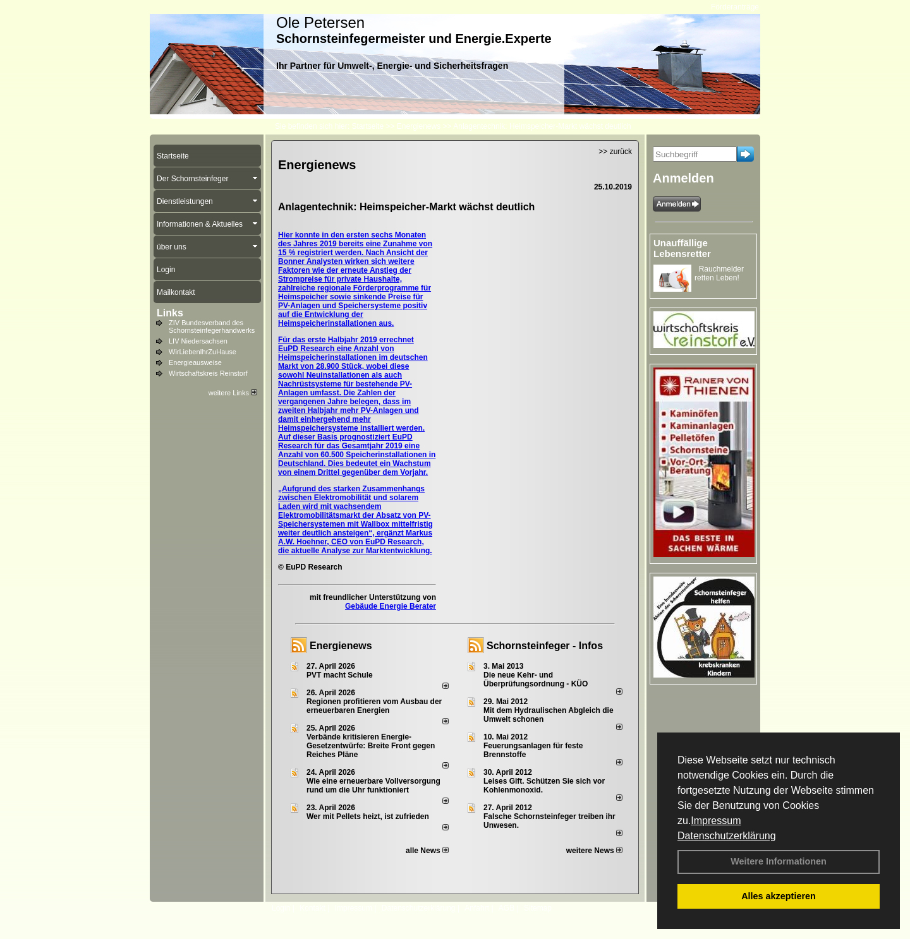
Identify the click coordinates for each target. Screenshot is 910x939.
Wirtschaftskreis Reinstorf (208, 373)
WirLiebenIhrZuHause (202, 352)
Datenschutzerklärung (726, 835)
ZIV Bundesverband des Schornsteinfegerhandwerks (212, 326)
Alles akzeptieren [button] (778, 896)
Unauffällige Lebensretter (682, 248)
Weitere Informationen (779, 861)
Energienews (341, 645)
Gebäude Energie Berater (390, 606)
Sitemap (538, 908)
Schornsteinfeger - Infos (545, 645)
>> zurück (615, 151)
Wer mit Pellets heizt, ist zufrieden (367, 816)
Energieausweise (195, 362)
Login (281, 908)
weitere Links (233, 393)
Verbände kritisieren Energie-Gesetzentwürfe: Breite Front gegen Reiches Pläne (370, 746)
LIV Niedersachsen (198, 341)
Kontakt (312, 908)
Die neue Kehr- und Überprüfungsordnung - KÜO (535, 679)
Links (170, 313)
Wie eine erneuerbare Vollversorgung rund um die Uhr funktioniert (373, 785)
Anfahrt (476, 908)
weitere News (594, 850)
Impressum (716, 820)
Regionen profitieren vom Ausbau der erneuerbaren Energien (374, 706)
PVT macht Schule (339, 675)
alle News (427, 850)
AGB (506, 908)
